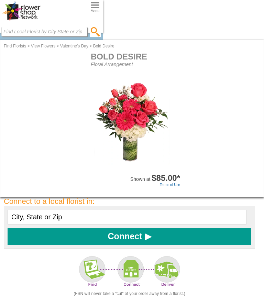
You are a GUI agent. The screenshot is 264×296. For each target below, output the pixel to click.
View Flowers (43, 46)
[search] (95, 31)
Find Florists (15, 46)
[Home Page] (21, 21)
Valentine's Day (74, 46)
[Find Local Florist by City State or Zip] (44, 31)
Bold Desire (103, 46)
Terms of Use (170, 185)
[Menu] (95, 7)
